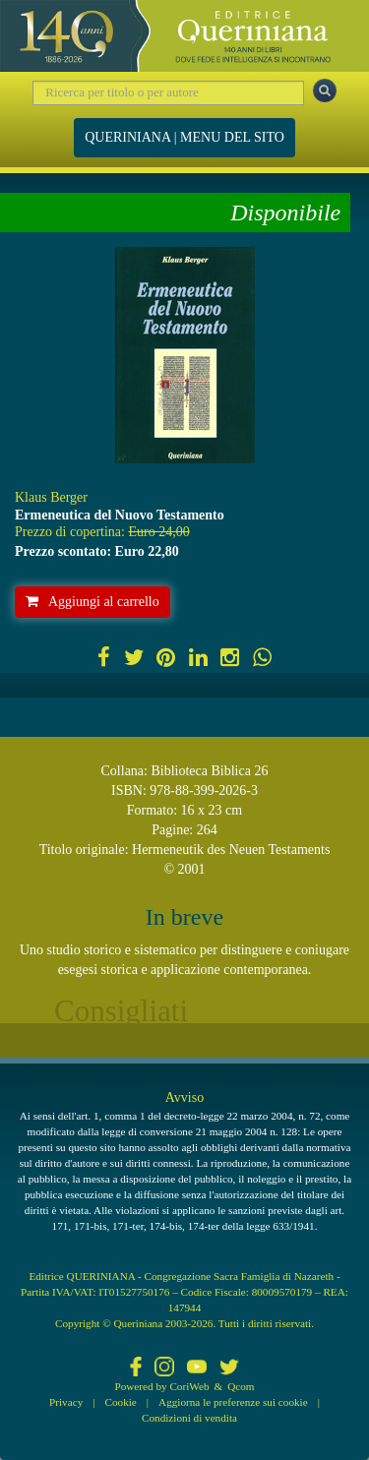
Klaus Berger (51, 497)
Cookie (121, 1402)
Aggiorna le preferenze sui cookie (233, 1402)
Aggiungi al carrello (92, 601)
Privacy (66, 1402)
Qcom (240, 1386)
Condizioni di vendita (189, 1418)
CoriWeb (189, 1386)
